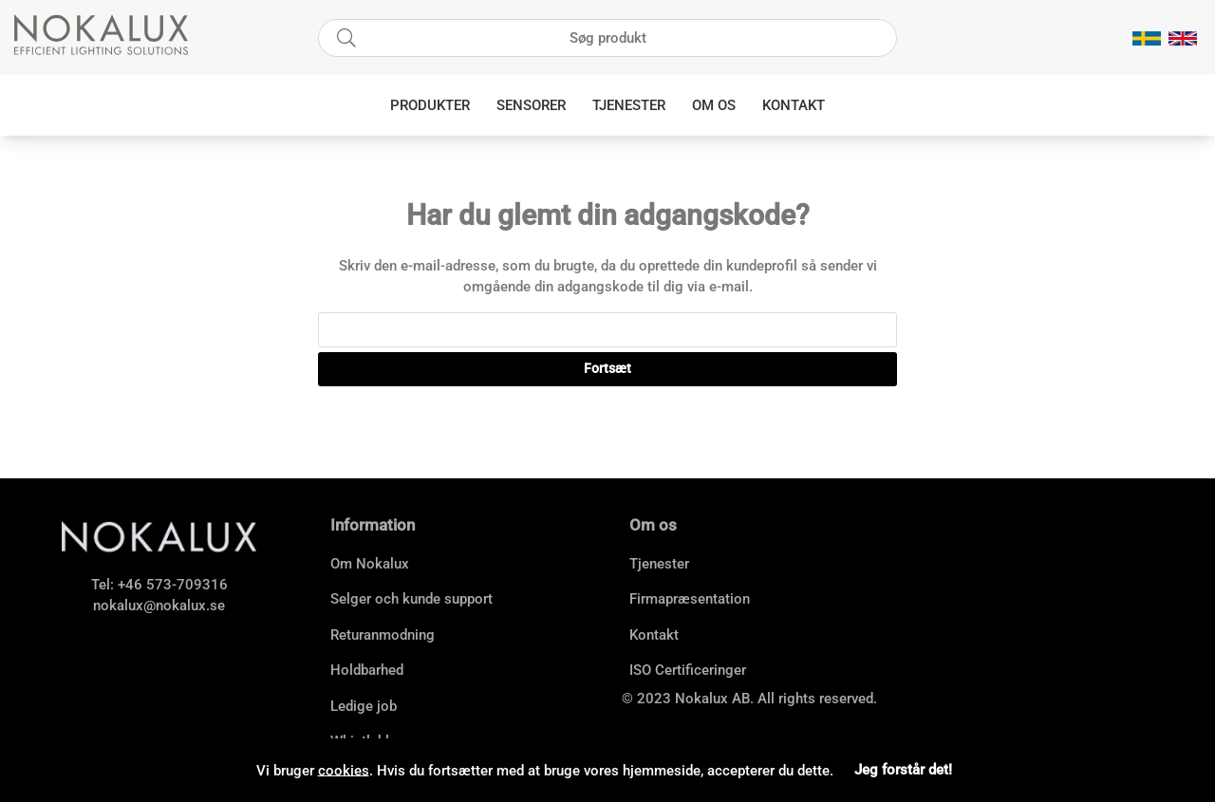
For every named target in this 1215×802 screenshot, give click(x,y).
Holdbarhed (366, 670)
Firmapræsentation (689, 598)
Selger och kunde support (411, 598)
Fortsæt (607, 369)
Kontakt (793, 105)
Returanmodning (382, 634)
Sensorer (531, 105)
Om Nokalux (369, 563)
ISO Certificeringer (687, 670)
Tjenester (628, 105)
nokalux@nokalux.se (159, 605)
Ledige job (363, 706)
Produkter (430, 105)
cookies (343, 769)
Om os (714, 105)
